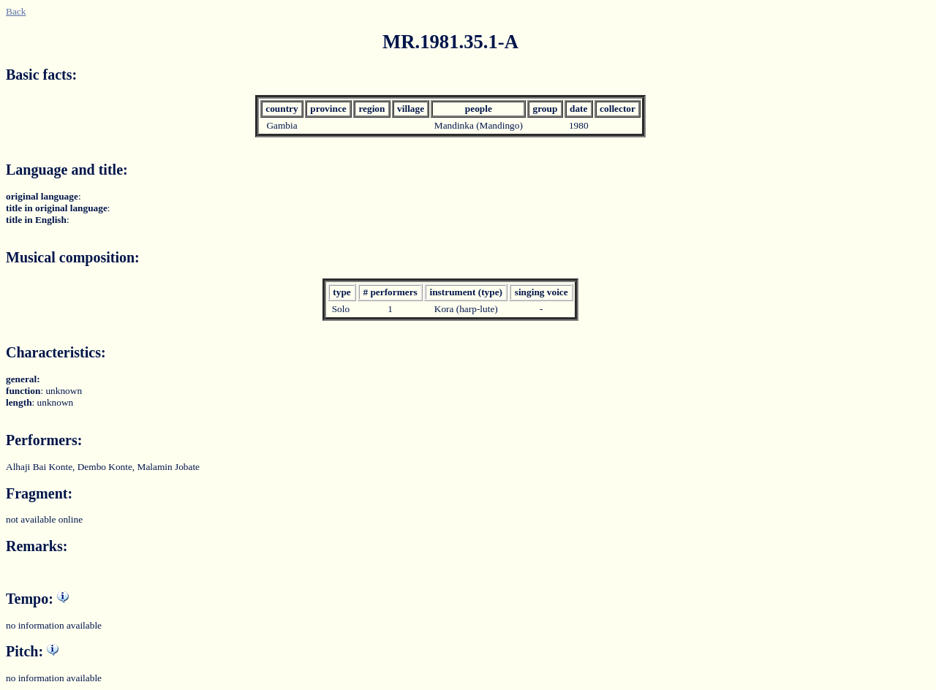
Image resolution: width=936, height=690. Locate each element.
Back (16, 11)
